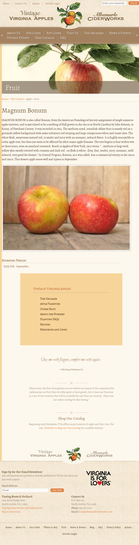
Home (6, 3)
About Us (13, 33)
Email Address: (10, 486)
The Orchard (94, 33)
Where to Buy (51, 527)
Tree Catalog (45, 38)
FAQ (63, 38)
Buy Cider (54, 33)
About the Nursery (52, 314)
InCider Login (52, 3)
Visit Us (72, 33)
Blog (92, 527)
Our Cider (33, 33)
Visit (63, 527)
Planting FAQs (49, 319)
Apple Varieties (50, 304)
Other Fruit (48, 309)
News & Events (120, 33)
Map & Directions (11, 512)
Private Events (18, 38)
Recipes (45, 324)
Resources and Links (53, 329)
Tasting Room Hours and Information (22, 508)
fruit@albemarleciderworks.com (96, 512)
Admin (36, 3)
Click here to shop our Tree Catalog (62, 428)
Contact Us (21, 3)
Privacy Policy (113, 527)
